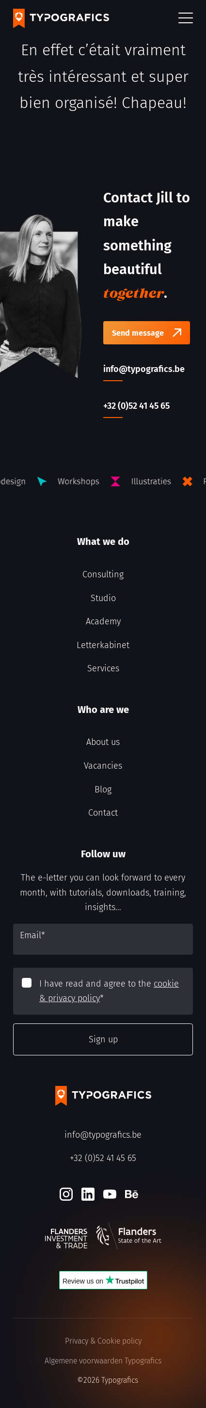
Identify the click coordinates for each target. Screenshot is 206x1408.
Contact (103, 812)
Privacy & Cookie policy (103, 1341)
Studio (103, 598)
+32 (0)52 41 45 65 (103, 1158)
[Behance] (131, 1194)
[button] (185, 19)
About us (103, 742)
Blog (103, 789)
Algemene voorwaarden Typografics (103, 1360)
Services (103, 668)
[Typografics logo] (61, 18)
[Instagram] (66, 1194)
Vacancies (103, 765)
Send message (138, 333)
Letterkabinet (103, 645)
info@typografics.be (103, 1134)
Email (32, 935)
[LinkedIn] (88, 1194)
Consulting (103, 574)
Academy (103, 621)
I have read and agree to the (109, 991)
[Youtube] (109, 1194)
